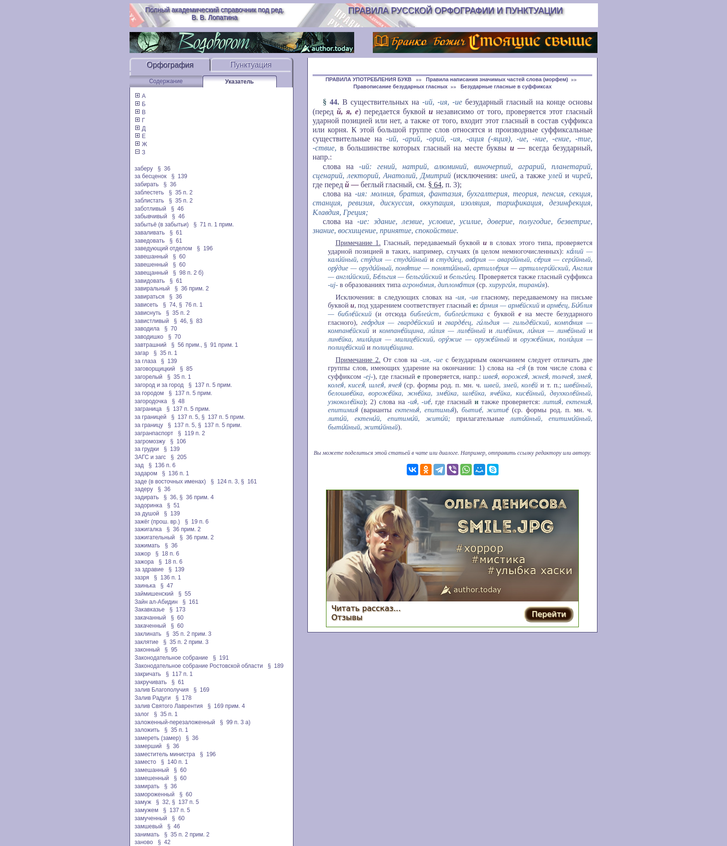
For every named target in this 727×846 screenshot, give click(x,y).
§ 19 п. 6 (197, 521)
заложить (147, 730)
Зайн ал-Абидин (156, 602)
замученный (151, 818)
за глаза (145, 361)
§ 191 (220, 657)
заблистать (149, 200)
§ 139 (179, 176)
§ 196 (205, 248)
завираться (150, 296)
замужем (147, 810)
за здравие (149, 569)
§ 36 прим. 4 (197, 497)
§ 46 (177, 208)
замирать (147, 786)
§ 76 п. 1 (191, 304)
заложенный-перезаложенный (175, 722)
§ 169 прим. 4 (226, 706)
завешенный (151, 264)
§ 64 (435, 185)
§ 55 (184, 593)
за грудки (147, 449)
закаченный (150, 625)
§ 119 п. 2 (191, 433)
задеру (144, 489)
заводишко (149, 336)
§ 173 (177, 609)
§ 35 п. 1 (165, 353)
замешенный (152, 778)
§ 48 (178, 401)
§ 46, (181, 321)
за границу (149, 425)
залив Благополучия (162, 689)
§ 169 (201, 689)
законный (147, 649)
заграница (148, 409)
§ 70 (170, 328)
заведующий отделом (163, 248)
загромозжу (150, 441)
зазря (142, 577)
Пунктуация (251, 65)
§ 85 (186, 368)
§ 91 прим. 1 (221, 345)
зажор (143, 553)
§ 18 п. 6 (167, 553)
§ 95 (170, 649)
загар (142, 353)
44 (333, 102)
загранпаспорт (154, 433)
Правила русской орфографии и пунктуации (455, 10)
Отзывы (346, 617)
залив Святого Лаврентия (169, 706)
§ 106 (178, 441)
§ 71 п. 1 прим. (214, 224)
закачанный (150, 617)
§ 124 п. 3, (225, 481)
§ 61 (176, 232)
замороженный (155, 794)
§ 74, (170, 304)
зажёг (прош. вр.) (157, 521)
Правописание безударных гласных (400, 86)
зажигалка (148, 529)
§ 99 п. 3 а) (235, 722)
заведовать (150, 240)
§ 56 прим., (186, 345)
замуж (143, 802)
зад (139, 465)
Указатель (239, 81)
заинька (145, 585)
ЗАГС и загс (150, 457)
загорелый (149, 377)
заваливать (150, 232)
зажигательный (155, 537)
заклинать (148, 634)
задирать (147, 497)
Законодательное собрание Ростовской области (199, 666)
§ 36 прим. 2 (191, 288)
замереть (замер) (158, 738)
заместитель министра (165, 754)
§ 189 (275, 666)
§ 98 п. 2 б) (188, 272)
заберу (144, 168)
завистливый (152, 321)
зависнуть (148, 313)
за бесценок (151, 176)
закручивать (151, 682)
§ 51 (173, 505)
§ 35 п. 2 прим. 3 (189, 634)
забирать (147, 184)
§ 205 (178, 457)
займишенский (154, 593)
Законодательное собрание (171, 657)
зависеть (146, 304)
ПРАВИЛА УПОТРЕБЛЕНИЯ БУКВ (369, 79)
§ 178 (183, 698)
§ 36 (164, 168)
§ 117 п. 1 (179, 674)
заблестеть (149, 192)
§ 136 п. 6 (162, 465)
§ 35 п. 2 (181, 192)
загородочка (151, 401)
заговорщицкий (155, 368)
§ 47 (166, 585)
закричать (148, 674)
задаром (146, 473)
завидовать (150, 281)
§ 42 (164, 842)
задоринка (149, 505)
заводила (147, 328)
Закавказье (150, 609)
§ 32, (163, 802)
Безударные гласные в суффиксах (506, 86)
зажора (144, 561)
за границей (151, 417)
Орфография (170, 65)
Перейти (549, 614)
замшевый (149, 826)
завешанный (151, 256)
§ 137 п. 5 (185, 802)
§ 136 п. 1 (175, 473)
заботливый (150, 208)
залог (142, 714)
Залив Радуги (153, 698)
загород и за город (159, 385)
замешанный (152, 770)
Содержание (166, 81)
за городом (149, 393)
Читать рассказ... (366, 608)
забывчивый (151, 216)
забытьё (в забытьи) (162, 224)
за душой (147, 513)
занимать (147, 834)
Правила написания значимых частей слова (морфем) (497, 79)
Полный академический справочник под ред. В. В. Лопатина (214, 13)
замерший (148, 746)
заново (144, 842)
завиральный (152, 288)
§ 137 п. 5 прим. (210, 385)
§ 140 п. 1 (174, 762)
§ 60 (179, 256)
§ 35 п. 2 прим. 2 (186, 834)
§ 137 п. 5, (185, 417)
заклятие (147, 642)
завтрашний (151, 345)
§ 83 (196, 321)
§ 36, (170, 497)
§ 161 (249, 481)
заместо (145, 762)
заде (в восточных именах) (170, 481)
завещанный (151, 272)
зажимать (147, 545)
